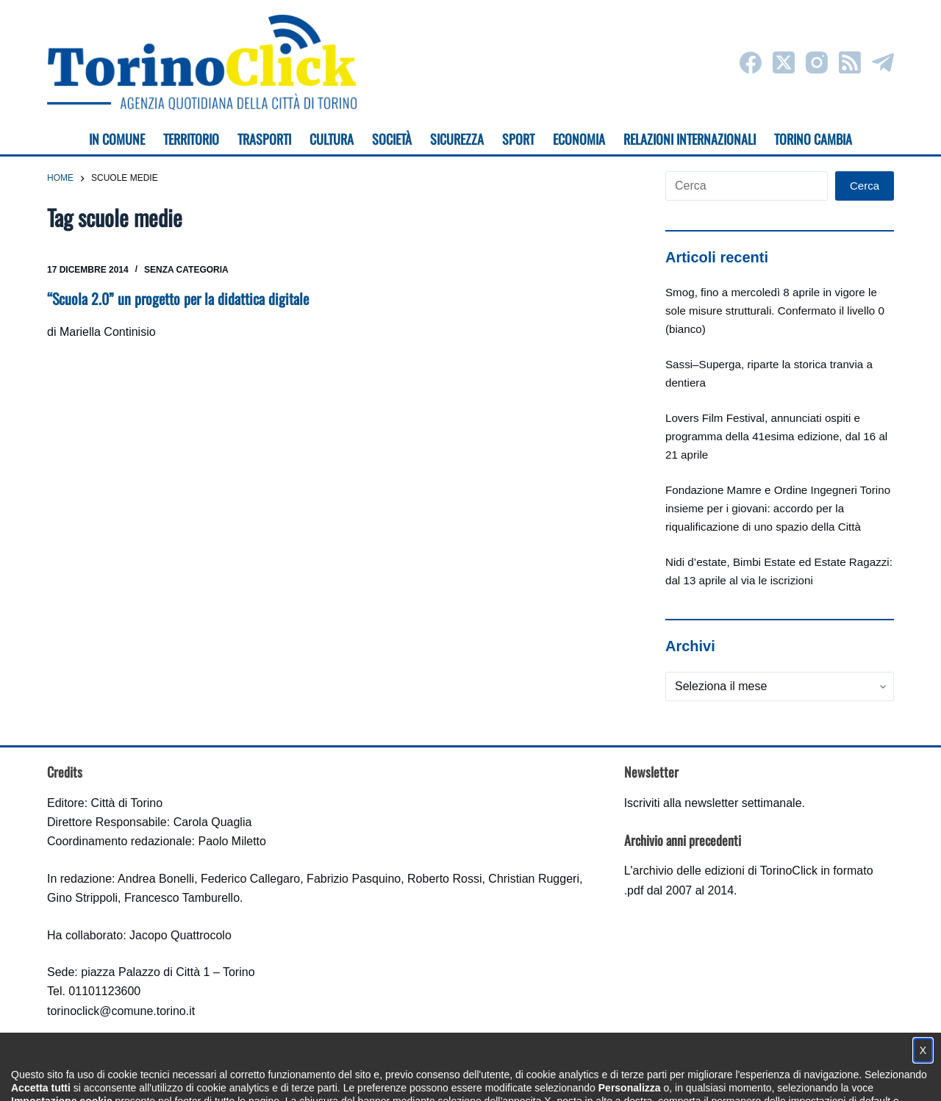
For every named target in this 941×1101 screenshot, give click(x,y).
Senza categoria (186, 270)
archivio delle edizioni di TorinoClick (725, 870)
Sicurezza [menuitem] (457, 138)
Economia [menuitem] (579, 138)
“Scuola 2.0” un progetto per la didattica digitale (178, 298)
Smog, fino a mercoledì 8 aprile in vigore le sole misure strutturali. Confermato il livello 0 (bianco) (774, 310)
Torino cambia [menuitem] (813, 138)
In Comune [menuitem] (117, 138)
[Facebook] (751, 62)
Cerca (864, 185)
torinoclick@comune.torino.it (121, 1011)
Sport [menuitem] (518, 138)
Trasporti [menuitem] (264, 138)
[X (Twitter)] (784, 62)
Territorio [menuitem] (191, 138)
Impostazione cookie (557, 1075)
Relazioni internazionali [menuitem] (689, 138)
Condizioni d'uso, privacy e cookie (415, 1075)
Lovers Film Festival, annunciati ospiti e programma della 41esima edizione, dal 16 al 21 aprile (776, 436)
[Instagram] (817, 62)
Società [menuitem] (392, 138)
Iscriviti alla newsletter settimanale (713, 803)
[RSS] (850, 62)
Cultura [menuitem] (332, 138)
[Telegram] (883, 62)
